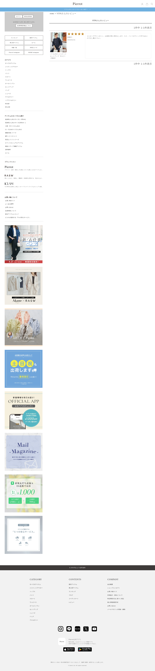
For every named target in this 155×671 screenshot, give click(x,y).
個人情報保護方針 (112, 602)
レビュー (71, 602)
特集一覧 (14, 47)
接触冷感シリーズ (10, 133)
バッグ (7, 90)
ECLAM (7, 107)
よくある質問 (9, 204)
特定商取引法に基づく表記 (115, 598)
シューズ (8, 93)
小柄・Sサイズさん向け (12, 126)
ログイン (18, 16)
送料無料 (8, 149)
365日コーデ (33, 47)
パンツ (7, 73)
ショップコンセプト (113, 588)
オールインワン (10, 83)
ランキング (14, 37)
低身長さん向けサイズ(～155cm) (15, 119)
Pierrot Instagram (14, 52)
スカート (8, 77)
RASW (7, 103)
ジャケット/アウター (11, 66)
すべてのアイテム (10, 63)
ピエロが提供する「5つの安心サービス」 (18, 217)
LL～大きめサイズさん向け (13, 129)
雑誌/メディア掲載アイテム (13, 146)
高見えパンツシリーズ (12, 139)
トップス (8, 70)
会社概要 (110, 584)
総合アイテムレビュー (12, 214)
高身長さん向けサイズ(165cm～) (15, 122)
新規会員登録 (28, 16)
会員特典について (10, 211)
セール (33, 42)
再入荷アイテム (14, 42)
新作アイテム (33, 37)
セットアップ (9, 87)
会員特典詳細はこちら (24, 25)
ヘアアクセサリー (10, 100)
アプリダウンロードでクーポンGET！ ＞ (77, 9)
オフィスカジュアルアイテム (14, 143)
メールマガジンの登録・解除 (116, 609)
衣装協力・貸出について (115, 595)
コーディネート (74, 598)
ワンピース (8, 80)
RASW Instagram (33, 52)
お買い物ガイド (10, 200)
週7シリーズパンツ (11, 136)
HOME (52, 13)
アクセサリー (9, 97)
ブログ (71, 595)
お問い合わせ (9, 207)
